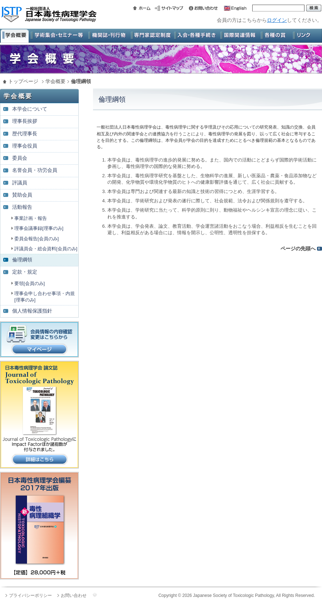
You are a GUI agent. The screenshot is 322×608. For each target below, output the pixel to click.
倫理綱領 (22, 259)
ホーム (143, 8)
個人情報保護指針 (32, 311)
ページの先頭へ (298, 248)
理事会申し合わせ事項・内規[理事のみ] (44, 297)
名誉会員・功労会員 (34, 170)
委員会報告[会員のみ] (36, 238)
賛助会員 (22, 195)
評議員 (19, 182)
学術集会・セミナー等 (57, 36)
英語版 (232, 8)
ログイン (277, 20)
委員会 (19, 158)
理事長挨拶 (24, 121)
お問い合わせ (202, 8)
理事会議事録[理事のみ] (38, 228)
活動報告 (22, 207)
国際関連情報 (238, 36)
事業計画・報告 (30, 218)
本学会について (29, 109)
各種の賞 (274, 36)
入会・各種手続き (195, 36)
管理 (95, 595)
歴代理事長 (24, 133)
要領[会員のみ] (29, 283)
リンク (306, 36)
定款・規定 (24, 272)
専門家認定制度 (150, 36)
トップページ (23, 81)
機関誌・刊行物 (107, 36)
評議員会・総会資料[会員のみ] (45, 248)
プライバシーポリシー (30, 595)
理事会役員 (24, 146)
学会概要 (14, 36)
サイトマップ (170, 8)
